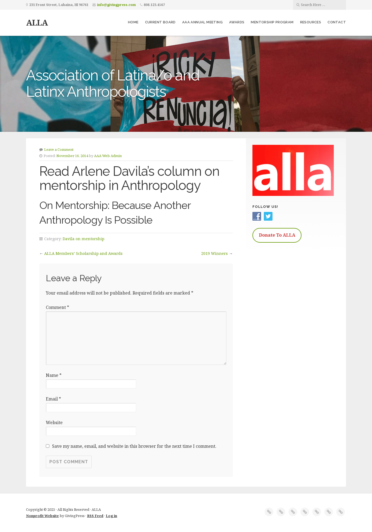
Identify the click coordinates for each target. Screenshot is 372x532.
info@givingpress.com (116, 4)
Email (53, 399)
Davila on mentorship (83, 238)
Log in (111, 515)
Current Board (160, 22)
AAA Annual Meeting (202, 22)
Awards (236, 22)
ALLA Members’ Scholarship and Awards (83, 253)
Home (133, 22)
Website (54, 422)
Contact (337, 22)
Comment (57, 307)
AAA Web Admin (108, 155)
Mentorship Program (272, 22)
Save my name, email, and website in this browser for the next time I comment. (134, 446)
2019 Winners (214, 253)
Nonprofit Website (42, 515)
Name (54, 375)
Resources (310, 22)
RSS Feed (95, 515)
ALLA (37, 22)
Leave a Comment (58, 149)
